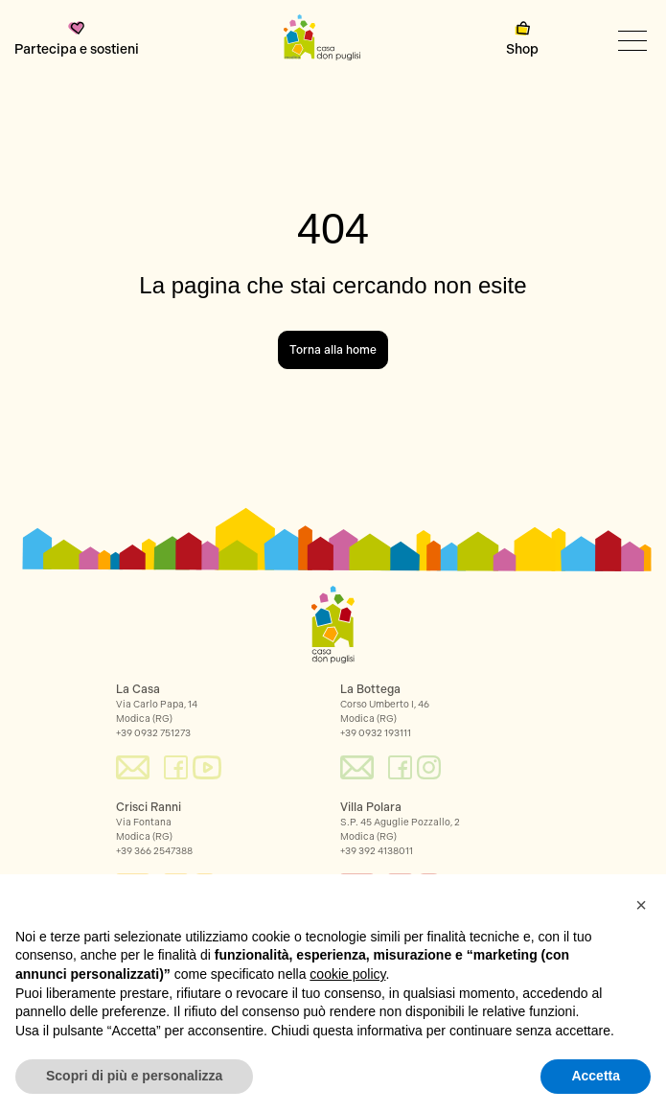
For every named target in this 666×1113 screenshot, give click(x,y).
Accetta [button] (595, 1075)
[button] (641, 905)
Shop (522, 39)
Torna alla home (333, 350)
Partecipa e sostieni (76, 39)
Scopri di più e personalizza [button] (134, 1075)
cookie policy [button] (347, 974)
